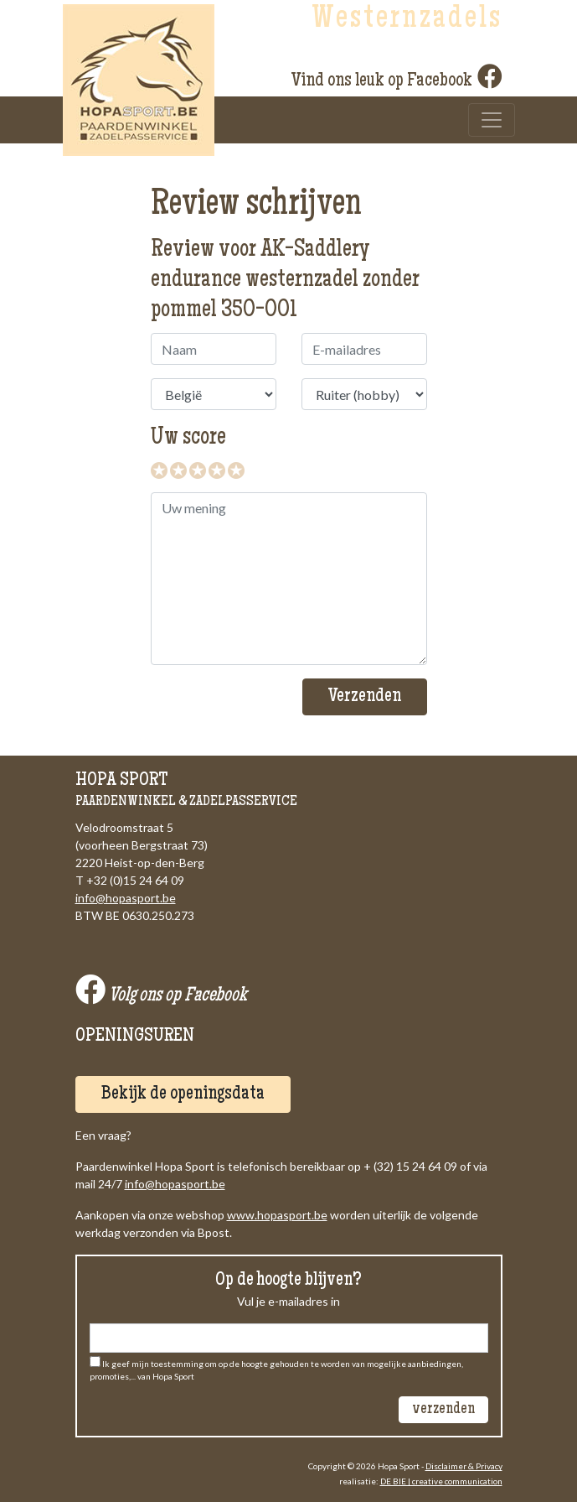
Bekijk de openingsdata (183, 1094)
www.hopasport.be (277, 1215)
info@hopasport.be (125, 898)
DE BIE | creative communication (441, 1481)
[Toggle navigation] (491, 120)
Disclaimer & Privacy (463, 1466)
